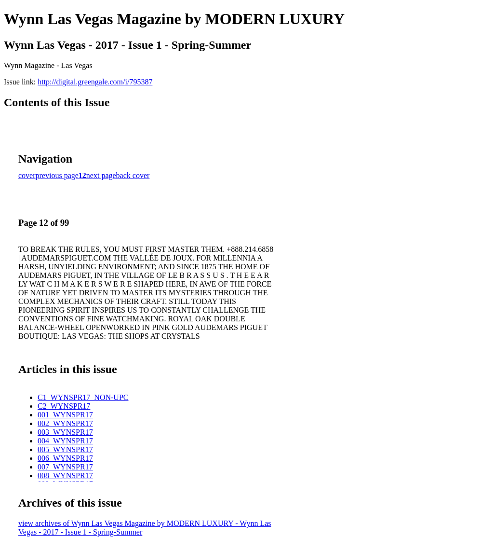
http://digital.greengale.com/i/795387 (95, 82)
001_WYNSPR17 (65, 415)
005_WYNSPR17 (65, 449)
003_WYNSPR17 (65, 432)
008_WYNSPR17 (65, 475)
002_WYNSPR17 (65, 423)
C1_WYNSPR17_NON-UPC (83, 397)
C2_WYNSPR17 (64, 406)
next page (101, 175)
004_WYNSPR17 (65, 441)
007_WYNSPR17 (65, 467)
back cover (133, 175)
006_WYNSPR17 (65, 458)
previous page (57, 175)
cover (27, 175)
